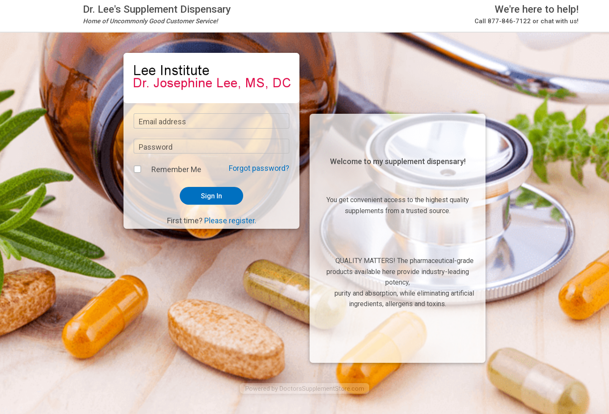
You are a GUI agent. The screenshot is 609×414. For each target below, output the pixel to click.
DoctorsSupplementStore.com (322, 388)
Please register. (230, 220)
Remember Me (176, 169)
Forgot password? (259, 168)
